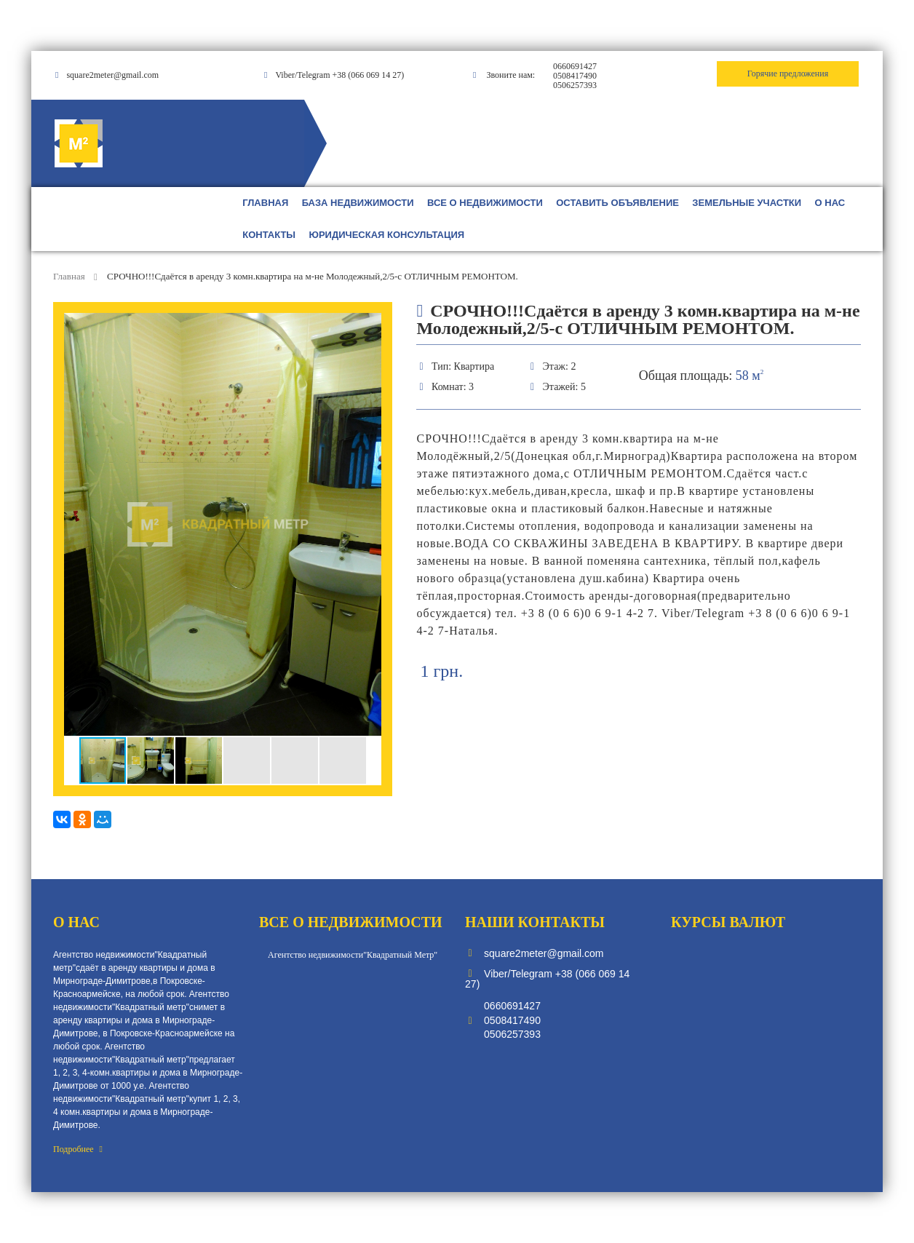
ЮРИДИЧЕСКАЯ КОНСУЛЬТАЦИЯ (387, 234)
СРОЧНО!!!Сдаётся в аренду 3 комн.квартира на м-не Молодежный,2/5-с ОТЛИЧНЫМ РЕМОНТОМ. (312, 276)
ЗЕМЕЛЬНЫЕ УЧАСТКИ (746, 202)
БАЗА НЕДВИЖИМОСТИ (358, 202)
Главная (70, 276)
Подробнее (78, 1149)
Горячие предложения (787, 73)
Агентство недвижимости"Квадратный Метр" (352, 955)
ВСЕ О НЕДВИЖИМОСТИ (485, 202)
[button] (368, 326)
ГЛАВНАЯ (265, 202)
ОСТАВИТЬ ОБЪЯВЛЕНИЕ (617, 202)
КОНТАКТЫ (268, 234)
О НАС (830, 202)
